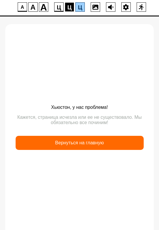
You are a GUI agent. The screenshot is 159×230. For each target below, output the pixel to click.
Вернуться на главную (79, 142)
